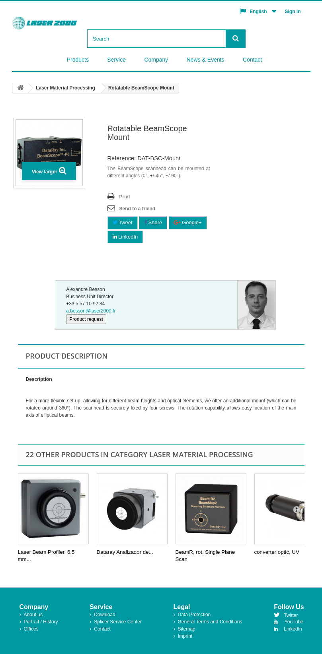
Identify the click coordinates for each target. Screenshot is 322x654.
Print (124, 197)
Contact (252, 59)
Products (78, 59)
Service (116, 59)
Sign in (293, 11)
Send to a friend (137, 209)
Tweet (123, 222)
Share (153, 222)
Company (156, 59)
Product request (86, 319)
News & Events (205, 59)
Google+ (188, 222)
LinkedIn (125, 237)
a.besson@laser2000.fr (90, 311)
